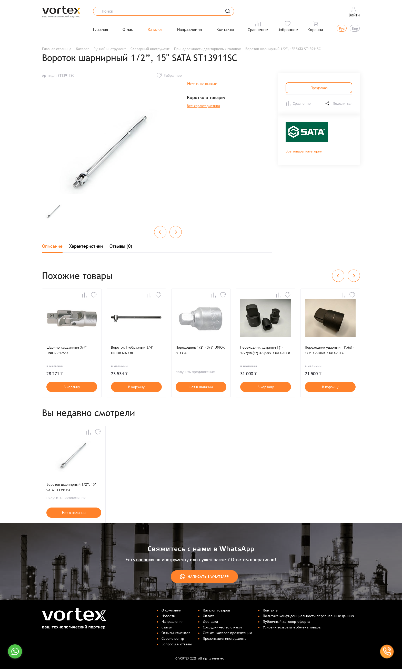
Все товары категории (304, 151)
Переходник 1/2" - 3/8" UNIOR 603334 (200, 350)
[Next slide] (175, 232)
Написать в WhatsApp (204, 576)
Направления (189, 29)
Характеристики (86, 246)
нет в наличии (201, 387)
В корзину (72, 387)
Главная (100, 29)
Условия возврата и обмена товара (291, 627)
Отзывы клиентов (176, 633)
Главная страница (56, 49)
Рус (342, 28)
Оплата (208, 616)
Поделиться (338, 103)
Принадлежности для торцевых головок (207, 49)
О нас (128, 29)
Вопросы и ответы (177, 644)
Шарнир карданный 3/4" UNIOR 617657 (66, 350)
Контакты (225, 29)
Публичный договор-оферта (286, 621)
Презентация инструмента (224, 638)
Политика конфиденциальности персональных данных (308, 616)
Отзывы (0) (120, 246)
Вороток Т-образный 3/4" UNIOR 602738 (132, 350)
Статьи (167, 627)
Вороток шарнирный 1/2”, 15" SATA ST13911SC (71, 487)
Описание (52, 246)
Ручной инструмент (110, 49)
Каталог (155, 29)
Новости (168, 616)
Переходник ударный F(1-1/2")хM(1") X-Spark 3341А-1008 (265, 350)
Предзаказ (318, 88)
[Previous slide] (160, 232)
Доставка (210, 621)
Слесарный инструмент (149, 49)
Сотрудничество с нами (222, 627)
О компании (171, 610)
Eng (355, 28)
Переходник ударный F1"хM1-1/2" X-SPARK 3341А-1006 (329, 350)
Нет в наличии (74, 513)
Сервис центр (173, 638)
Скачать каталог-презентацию (227, 633)
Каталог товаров (216, 610)
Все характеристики (203, 106)
